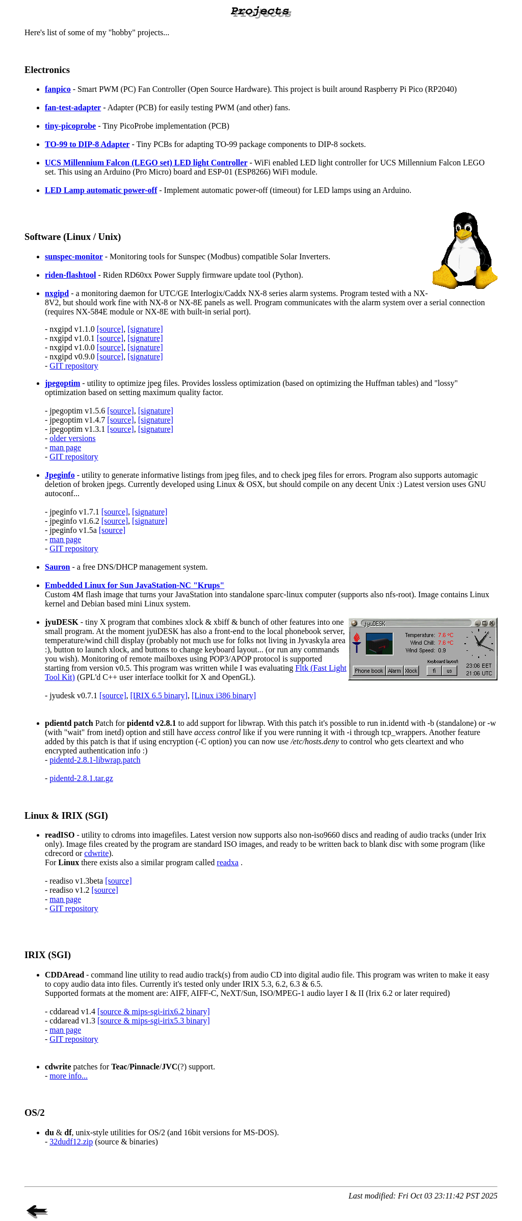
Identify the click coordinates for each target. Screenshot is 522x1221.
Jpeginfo (60, 475)
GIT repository (73, 365)
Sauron (57, 567)
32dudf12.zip (71, 1141)
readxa (228, 862)
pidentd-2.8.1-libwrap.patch (94, 759)
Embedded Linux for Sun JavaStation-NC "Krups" (134, 585)
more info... (68, 1075)
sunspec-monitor (74, 256)
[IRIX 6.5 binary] (159, 695)
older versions (72, 438)
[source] (110, 329)
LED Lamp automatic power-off (101, 190)
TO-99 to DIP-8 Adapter (87, 144)
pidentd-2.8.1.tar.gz (81, 778)
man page (65, 447)
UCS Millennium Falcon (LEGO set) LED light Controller (146, 162)
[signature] (145, 329)
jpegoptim (62, 383)
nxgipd (57, 293)
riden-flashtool (70, 275)
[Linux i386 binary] (224, 695)
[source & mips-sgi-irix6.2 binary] (153, 1011)
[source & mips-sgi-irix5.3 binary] (153, 1020)
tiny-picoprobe (70, 125)
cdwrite (96, 853)
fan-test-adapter (73, 107)
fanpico (58, 89)
